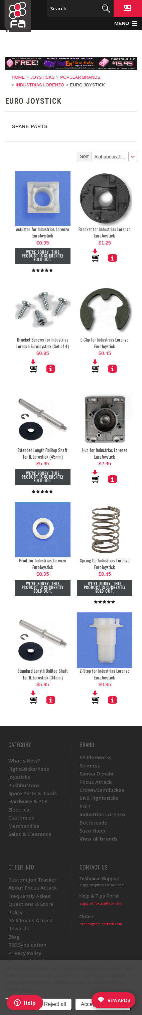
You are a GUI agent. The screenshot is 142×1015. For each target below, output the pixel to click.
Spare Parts (30, 126)
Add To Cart (96, 255)
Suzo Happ (92, 830)
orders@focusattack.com (101, 924)
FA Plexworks (96, 757)
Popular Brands (80, 77)
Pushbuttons (24, 785)
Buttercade (93, 822)
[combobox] (114, 156)
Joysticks (42, 77)
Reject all (55, 1004)
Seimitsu (90, 765)
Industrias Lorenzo (40, 84)
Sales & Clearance (29, 834)
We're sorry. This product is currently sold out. (42, 255)
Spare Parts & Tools (32, 793)
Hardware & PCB (28, 801)
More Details (112, 258)
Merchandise (23, 826)
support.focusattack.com (101, 903)
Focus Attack (96, 782)
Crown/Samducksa (102, 790)
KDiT (85, 806)
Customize (21, 817)
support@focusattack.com (102, 885)
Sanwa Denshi (96, 773)
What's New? (24, 760)
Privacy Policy (19, 989)
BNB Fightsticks (99, 798)
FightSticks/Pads (28, 769)
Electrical (19, 809)
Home (18, 77)
